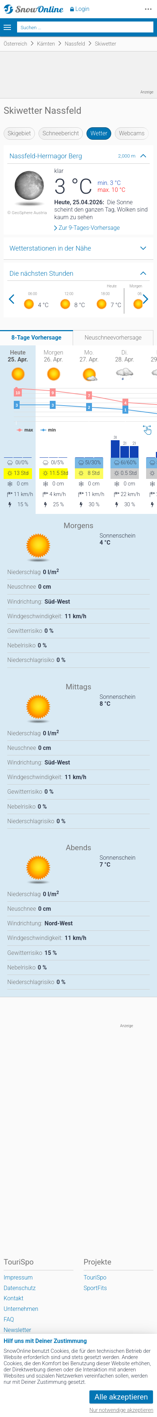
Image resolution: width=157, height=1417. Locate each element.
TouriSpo (95, 1277)
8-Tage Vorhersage (36, 337)
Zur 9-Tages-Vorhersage (89, 228)
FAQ (9, 1319)
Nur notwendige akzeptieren (121, 1410)
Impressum (18, 1277)
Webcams (131, 133)
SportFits (95, 1288)
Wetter (98, 133)
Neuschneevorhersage (113, 337)
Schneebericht (61, 133)
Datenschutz (20, 1288)
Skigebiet (19, 133)
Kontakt (13, 1298)
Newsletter (17, 1330)
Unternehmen (21, 1308)
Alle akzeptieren (121, 1397)
